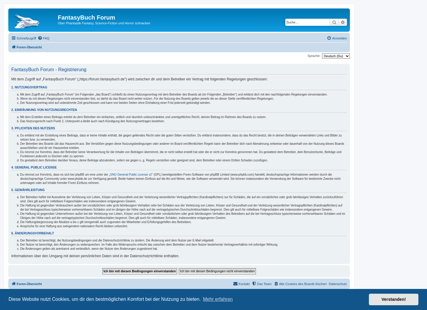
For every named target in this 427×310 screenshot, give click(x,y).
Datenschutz (338, 284)
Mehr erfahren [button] (218, 299)
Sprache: (314, 56)
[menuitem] (44, 38)
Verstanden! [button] (394, 299)
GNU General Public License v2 (131, 174)
